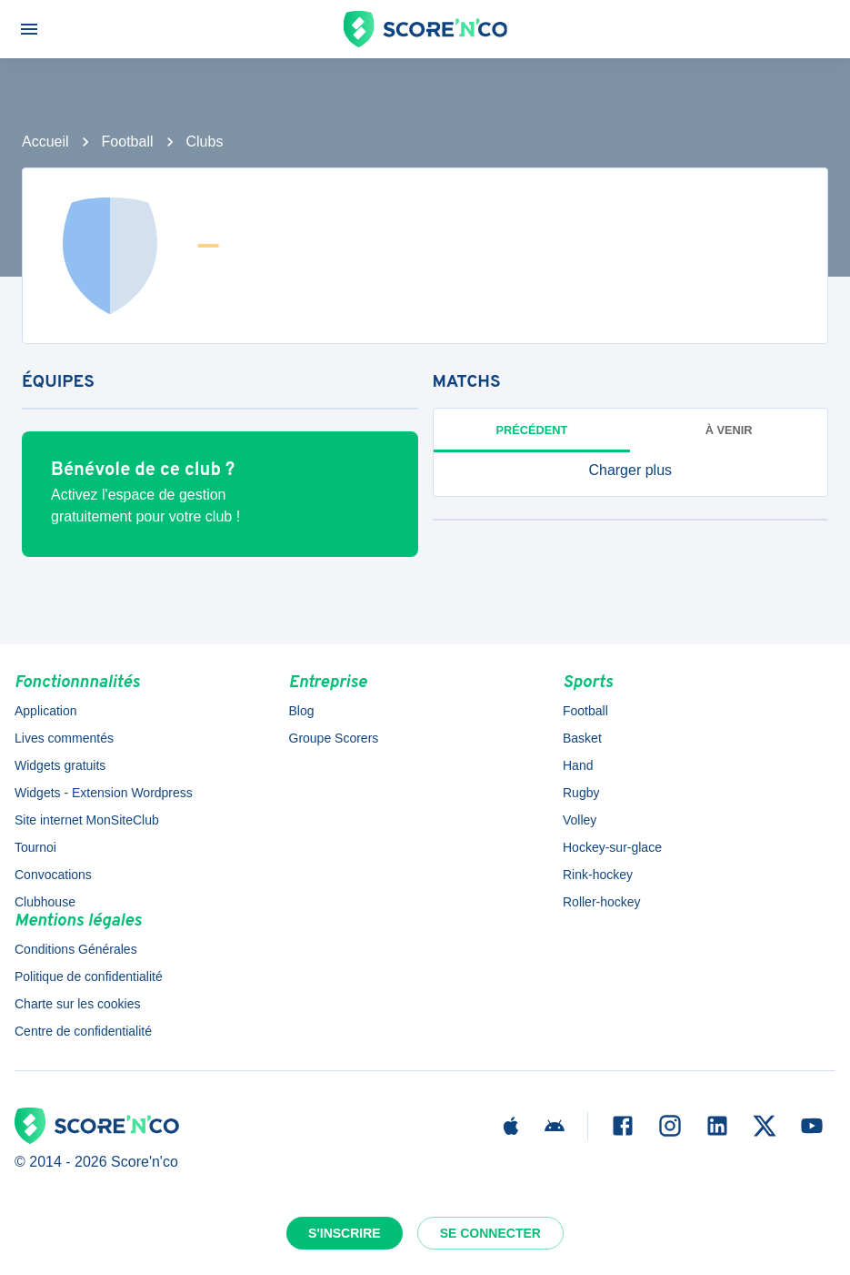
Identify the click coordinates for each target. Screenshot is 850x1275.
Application (46, 710)
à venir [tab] (729, 430)
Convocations (53, 874)
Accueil (45, 141)
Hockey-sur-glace (612, 847)
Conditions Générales (76, 949)
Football (128, 141)
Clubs (205, 141)
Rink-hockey (598, 874)
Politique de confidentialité (89, 976)
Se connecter (490, 1233)
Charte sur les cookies (78, 1004)
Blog (302, 710)
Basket (582, 738)
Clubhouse (45, 902)
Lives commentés (64, 738)
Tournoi (35, 847)
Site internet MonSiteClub (87, 820)
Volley (579, 820)
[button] (631, 470)
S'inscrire (344, 1233)
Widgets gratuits (60, 765)
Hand (578, 765)
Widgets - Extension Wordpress (104, 792)
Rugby (581, 792)
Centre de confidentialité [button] (83, 1031)
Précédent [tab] (531, 430)
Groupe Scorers (334, 738)
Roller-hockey (602, 902)
